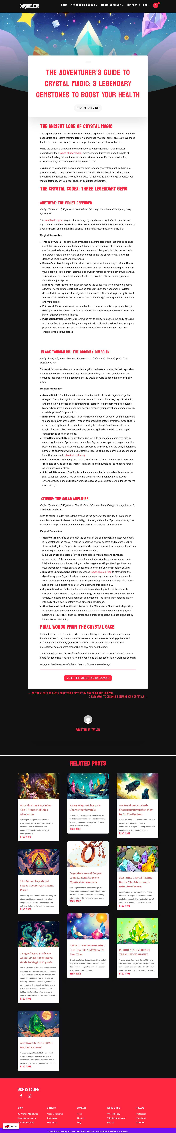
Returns (110, 1122)
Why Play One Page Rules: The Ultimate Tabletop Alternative (36, 810)
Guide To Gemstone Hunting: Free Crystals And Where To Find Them (87, 950)
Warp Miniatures (55, 1114)
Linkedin (140, 1122)
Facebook (141, 1118)
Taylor (82, 108)
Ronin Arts (52, 1118)
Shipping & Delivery (116, 1118)
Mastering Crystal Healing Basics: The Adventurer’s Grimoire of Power (135, 882)
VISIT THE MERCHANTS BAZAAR (88, 678)
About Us (81, 1118)
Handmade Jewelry (27, 1118)
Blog (79, 1122)
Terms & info (113, 1108)
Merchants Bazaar (82, 8)
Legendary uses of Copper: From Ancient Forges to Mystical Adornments (86, 878)
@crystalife (28, 1089)
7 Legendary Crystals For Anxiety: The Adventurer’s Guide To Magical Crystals (36, 958)
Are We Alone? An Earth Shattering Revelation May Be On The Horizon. (136, 810)
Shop (20, 1108)
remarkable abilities (101, 572)
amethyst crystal (54, 220)
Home (64, 8)
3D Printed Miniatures (28, 1114)
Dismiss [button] (124, 1131)
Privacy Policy (113, 1114)
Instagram (141, 1114)
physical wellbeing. (75, 455)
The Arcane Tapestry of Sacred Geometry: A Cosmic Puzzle (37, 886)
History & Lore (137, 8)
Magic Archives (111, 8)
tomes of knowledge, (71, 153)
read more (25, 837)
